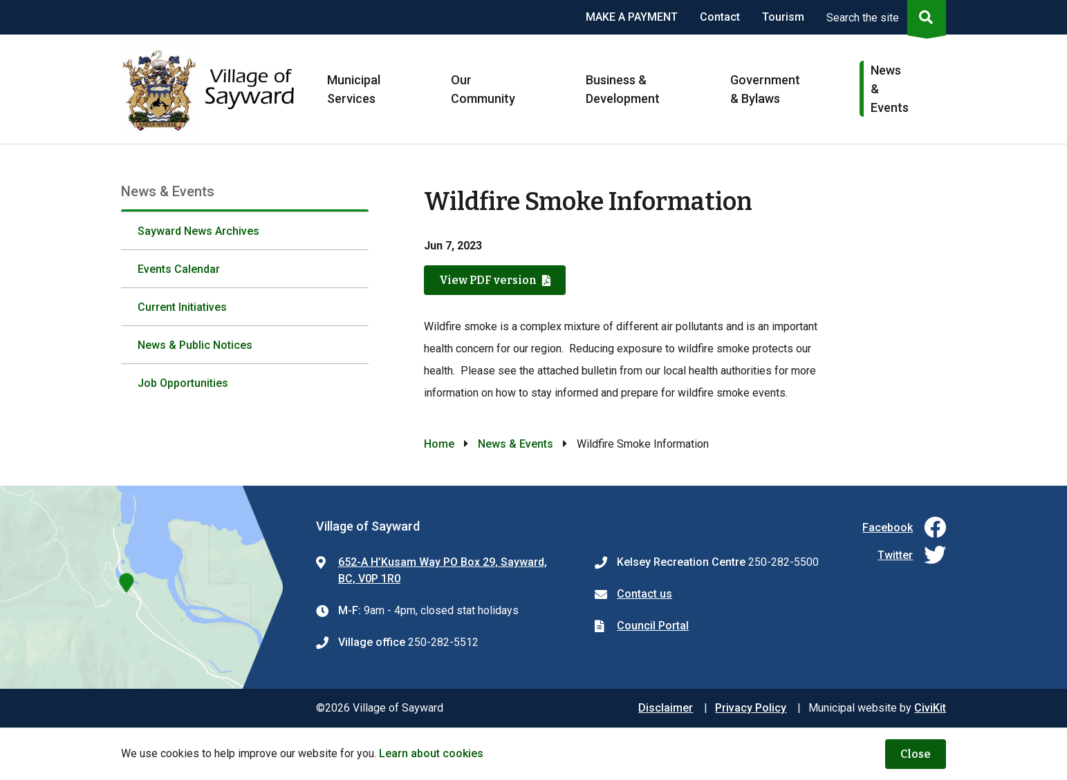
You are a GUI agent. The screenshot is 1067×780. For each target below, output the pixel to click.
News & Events (515, 443)
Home (439, 443)
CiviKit (930, 707)
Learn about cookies (431, 753)
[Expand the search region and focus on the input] (883, 17)
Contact (720, 16)
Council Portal (653, 625)
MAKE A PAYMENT (632, 16)
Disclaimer (665, 707)
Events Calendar (179, 269)
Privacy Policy (750, 707)
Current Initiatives (182, 307)
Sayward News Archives (198, 231)
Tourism (783, 16)
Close (915, 754)
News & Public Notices (195, 345)
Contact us (644, 593)
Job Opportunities (183, 383)
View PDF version (488, 280)
